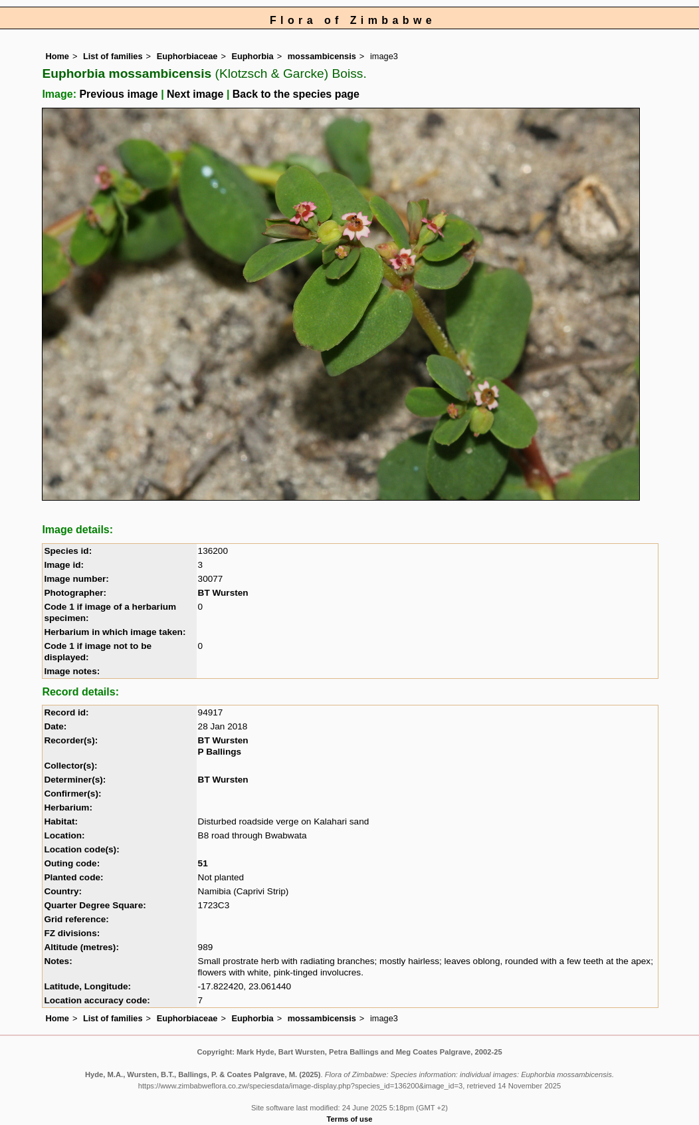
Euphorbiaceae (187, 56)
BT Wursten (223, 593)
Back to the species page (296, 94)
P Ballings (219, 752)
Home (57, 56)
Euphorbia (252, 56)
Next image (195, 94)
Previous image (118, 94)
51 (203, 863)
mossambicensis (322, 56)
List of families (113, 56)
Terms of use (350, 1119)
